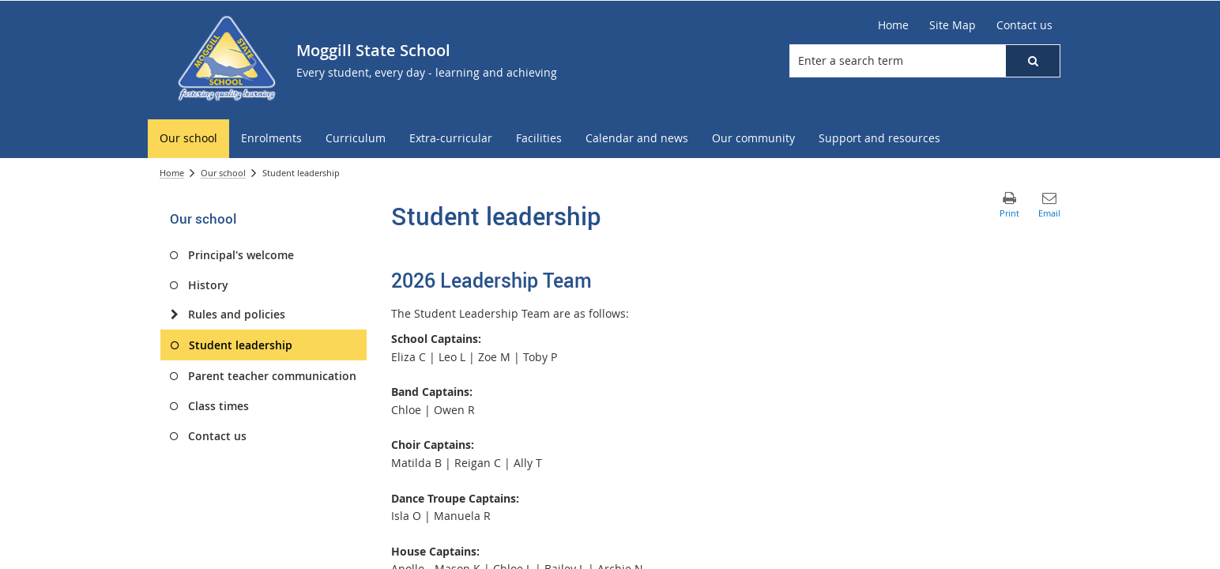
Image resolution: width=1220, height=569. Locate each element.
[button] (1033, 61)
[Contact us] (1024, 25)
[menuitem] (188, 138)
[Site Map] (952, 25)
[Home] (893, 25)
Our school (223, 173)
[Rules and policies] (174, 314)
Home (172, 173)
